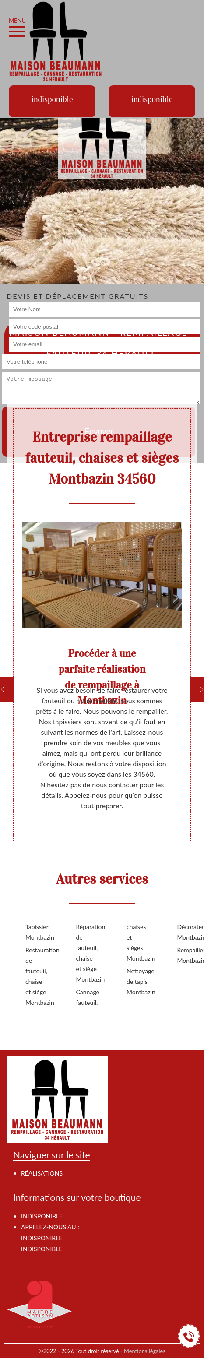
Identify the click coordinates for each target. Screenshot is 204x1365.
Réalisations (42, 1173)
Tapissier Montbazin (36, 932)
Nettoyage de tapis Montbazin (138, 981)
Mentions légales (144, 1350)
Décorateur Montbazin (188, 932)
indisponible (41, 1238)
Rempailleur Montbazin (188, 955)
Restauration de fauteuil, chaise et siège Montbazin (36, 976)
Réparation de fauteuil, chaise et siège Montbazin (87, 953)
